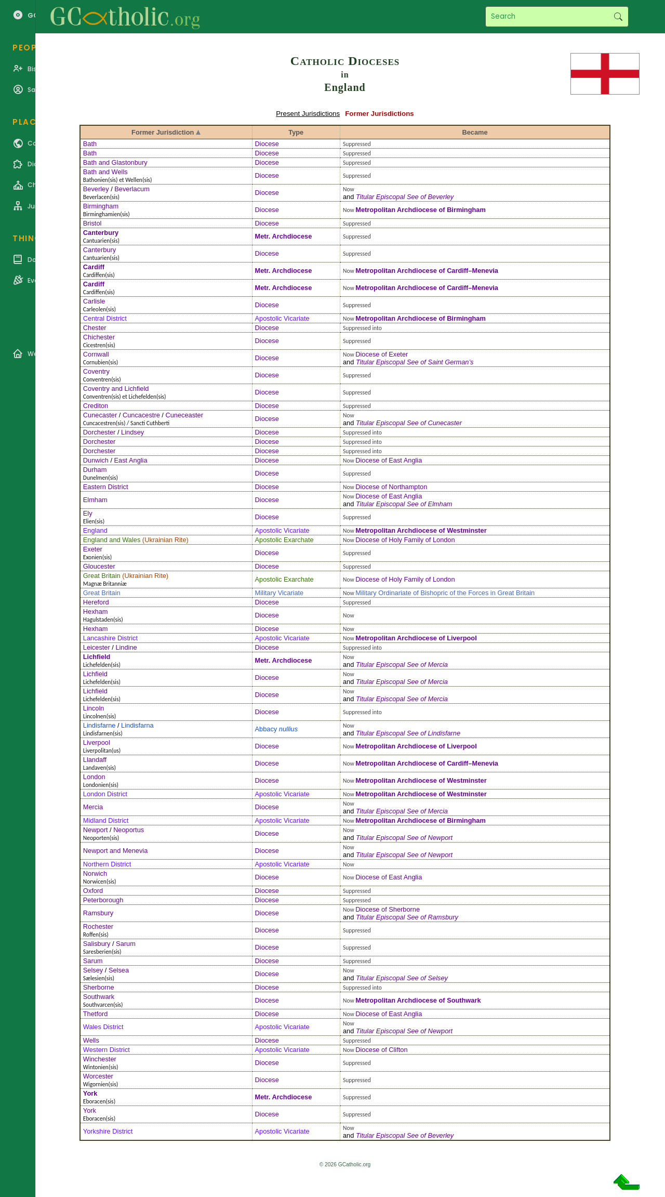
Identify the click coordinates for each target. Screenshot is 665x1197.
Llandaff (95, 760)
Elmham (95, 500)
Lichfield (97, 657)
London (94, 777)
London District (105, 794)
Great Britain (102, 576)
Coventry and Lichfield (116, 388)
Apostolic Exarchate (284, 540)
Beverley (96, 189)
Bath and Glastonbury (115, 162)
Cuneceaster (184, 415)
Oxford (93, 891)
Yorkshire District (108, 1131)
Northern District (107, 864)
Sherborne (404, 909)
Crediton (95, 406)
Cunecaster (100, 415)
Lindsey (132, 432)
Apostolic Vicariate (282, 318)
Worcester (98, 1076)
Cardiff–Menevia (472, 270)
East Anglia (131, 460)
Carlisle (94, 301)
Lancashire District (110, 638)
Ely (87, 513)
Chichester (99, 337)
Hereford (96, 602)
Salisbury (97, 944)
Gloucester (99, 566)
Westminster (467, 530)
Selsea (119, 970)
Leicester (96, 647)
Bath (90, 144)
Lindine (126, 647)
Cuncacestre (141, 415)
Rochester (98, 926)
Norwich (95, 873)
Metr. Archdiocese (283, 236)
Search (618, 16)
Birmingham (100, 206)
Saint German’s (450, 362)
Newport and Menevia (115, 850)
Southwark (98, 997)
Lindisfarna (137, 725)
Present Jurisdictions (308, 113)
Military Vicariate (279, 593)
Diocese (267, 144)
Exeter (398, 354)
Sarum (126, 944)
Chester (95, 328)
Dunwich (96, 460)
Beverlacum (132, 189)
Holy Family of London (422, 540)
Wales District (103, 1027)
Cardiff (93, 267)
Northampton (408, 487)
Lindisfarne (99, 725)
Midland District (105, 820)
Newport (95, 830)
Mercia (437, 664)
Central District (105, 318)
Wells (91, 1040)
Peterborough (103, 900)
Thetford (95, 1014)
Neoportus (128, 830)
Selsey (93, 970)
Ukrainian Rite (165, 540)
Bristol (92, 223)
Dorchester (99, 432)
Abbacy (276, 729)
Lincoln (93, 708)
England (95, 530)
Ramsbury (98, 913)
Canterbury (100, 232)
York (90, 1093)
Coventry (96, 371)
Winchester (99, 1059)
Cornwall (96, 354)
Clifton (398, 1050)
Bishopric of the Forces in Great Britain (477, 593)
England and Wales (112, 540)
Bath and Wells (105, 172)
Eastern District (105, 487)
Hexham (95, 611)
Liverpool (462, 638)
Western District (106, 1050)
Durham (95, 469)
